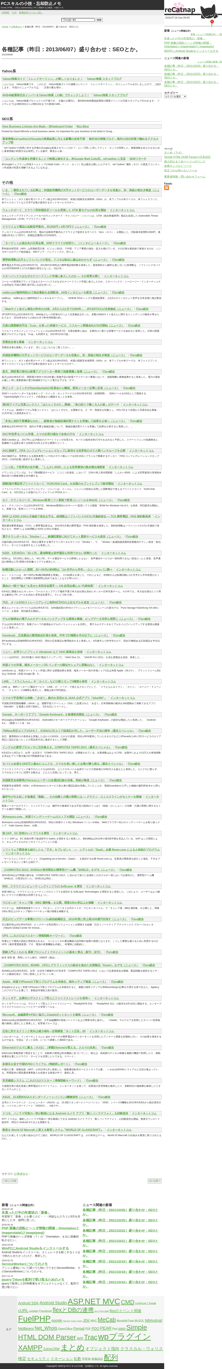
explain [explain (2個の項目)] (33, 1311)
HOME (5, 12)
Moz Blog (83, 126)
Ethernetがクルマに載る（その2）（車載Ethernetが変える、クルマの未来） (50, 1047)
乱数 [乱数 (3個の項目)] (77, 1359)
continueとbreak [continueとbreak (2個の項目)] (145, 1303)
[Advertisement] (81, 37)
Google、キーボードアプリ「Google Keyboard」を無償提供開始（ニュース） (51, 714)
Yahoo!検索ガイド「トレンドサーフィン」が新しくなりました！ (42, 78)
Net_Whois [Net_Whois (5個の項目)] (46, 1328)
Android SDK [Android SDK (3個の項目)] (28, 1303)
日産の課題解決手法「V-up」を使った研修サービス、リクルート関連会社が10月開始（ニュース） (63, 325)
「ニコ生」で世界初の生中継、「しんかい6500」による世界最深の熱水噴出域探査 (53, 467)
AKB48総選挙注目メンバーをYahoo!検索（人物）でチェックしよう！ (45, 95)
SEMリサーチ (137, 158)
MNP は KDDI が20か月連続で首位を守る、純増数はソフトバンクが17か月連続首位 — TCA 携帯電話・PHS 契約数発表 (76, 516)
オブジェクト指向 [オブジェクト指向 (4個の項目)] (102, 1348)
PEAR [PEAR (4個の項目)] (106, 1328)
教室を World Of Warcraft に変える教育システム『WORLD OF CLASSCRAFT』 (52, 1129)
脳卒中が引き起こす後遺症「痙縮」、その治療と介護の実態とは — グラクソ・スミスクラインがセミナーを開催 (72, 796)
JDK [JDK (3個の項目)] (86, 1320)
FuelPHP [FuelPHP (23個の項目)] (34, 1318)
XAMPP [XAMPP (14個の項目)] (30, 1348)
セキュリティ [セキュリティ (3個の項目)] (38, 1359)
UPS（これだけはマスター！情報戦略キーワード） (34, 935)
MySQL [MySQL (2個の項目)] (139, 1320)
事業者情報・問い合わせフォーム (184, 176)
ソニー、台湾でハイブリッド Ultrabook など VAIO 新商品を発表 (42, 651)
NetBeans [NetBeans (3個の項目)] (26, 1328)
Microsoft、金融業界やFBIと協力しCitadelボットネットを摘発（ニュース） (49, 1014)
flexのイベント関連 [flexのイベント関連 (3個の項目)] (125, 1311)
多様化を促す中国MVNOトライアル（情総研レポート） (36, 1064)
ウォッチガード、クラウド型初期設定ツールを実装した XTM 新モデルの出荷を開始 (54, 210)
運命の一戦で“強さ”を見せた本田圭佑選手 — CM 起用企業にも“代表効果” (48, 585)
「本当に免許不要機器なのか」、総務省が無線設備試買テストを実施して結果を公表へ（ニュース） (64, 421)
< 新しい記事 (9, 1181)
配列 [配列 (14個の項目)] (111, 1357)
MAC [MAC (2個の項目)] (94, 1320)
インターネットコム (122, 210)
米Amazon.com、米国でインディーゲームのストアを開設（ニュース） (46, 816)
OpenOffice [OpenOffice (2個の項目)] (65, 1328)
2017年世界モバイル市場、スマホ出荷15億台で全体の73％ (38, 434)
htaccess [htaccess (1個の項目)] (66, 1321)
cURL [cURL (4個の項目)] (23, 1310)
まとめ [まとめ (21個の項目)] (72, 1347)
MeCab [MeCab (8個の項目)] (107, 1319)
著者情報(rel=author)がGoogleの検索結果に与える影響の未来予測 (43, 138)
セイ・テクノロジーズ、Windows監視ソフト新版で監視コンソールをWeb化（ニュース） (58, 500)
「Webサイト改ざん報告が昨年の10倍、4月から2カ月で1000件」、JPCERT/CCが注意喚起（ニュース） (67, 308)
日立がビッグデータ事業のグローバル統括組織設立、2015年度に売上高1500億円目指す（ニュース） (65, 919)
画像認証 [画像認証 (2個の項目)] (97, 1359)
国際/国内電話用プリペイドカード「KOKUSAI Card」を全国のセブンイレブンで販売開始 (58, 483)
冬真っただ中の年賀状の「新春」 (26, 1212)
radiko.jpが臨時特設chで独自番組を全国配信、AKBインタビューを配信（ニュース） (55, 292)
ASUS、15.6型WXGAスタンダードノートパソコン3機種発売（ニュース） (48, 1097)
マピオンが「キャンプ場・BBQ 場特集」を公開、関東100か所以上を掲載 (48, 902)
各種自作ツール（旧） (31, 12)
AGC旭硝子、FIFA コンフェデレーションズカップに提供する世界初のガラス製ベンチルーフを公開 (63, 450)
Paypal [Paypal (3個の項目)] (78, 1328)
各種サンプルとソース (178, 165)
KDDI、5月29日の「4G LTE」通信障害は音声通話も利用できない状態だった (50, 553)
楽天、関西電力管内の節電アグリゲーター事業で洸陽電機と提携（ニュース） (50, 371)
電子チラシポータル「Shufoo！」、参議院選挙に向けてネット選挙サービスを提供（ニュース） (62, 536)
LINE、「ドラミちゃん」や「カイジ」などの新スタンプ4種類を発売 (44, 681)
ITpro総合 (20, 193)
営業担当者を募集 (13, 341)
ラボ (14, 12)
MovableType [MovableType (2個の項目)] (125, 1320)
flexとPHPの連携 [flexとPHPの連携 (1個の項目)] (102, 1311)
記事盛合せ (21, 1173)
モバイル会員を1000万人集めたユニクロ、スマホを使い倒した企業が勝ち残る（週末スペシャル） (63, 763)
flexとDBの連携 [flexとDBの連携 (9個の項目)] (73, 1310)
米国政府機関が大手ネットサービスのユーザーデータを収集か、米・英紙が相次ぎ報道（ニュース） (64, 355)
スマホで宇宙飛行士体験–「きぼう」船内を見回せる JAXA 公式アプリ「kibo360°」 (54, 697)
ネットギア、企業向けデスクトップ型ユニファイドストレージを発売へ (46, 998)
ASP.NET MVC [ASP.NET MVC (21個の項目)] (94, 1301)
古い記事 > (154, 1181)
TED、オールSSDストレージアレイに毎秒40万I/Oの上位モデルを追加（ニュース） (54, 602)
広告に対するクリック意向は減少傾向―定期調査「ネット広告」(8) (44, 1031)
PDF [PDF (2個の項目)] (88, 1328)
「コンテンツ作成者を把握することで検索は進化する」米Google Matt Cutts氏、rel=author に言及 (64, 158)
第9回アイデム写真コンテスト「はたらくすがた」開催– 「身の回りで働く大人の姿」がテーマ (60, 404)
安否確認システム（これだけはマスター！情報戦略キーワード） (42, 1080)
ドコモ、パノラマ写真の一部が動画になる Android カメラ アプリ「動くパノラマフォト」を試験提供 (65, 1113)
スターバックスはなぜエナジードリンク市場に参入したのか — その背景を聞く (51, 276)
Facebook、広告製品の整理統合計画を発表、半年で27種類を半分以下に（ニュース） (55, 635)
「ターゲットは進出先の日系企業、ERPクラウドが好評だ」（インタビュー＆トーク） (56, 243)
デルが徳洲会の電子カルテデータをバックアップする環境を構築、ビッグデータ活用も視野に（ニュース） (68, 618)
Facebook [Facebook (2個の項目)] (45, 1311)
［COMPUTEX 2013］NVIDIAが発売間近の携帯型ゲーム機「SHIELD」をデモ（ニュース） (59, 869)
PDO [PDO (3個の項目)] (95, 1328)
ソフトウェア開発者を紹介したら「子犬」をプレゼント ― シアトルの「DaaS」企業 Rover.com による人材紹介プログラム (81, 849)
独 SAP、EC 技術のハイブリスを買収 (25, 833)
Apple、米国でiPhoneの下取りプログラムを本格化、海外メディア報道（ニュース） (54, 981)
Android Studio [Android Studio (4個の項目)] (53, 1302)
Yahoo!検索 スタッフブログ (104, 78)
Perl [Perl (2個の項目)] (114, 1328)
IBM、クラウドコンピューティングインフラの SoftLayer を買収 (42, 886)
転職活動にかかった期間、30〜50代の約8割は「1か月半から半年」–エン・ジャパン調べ (57, 569)
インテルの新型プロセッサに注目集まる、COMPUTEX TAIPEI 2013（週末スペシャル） (57, 747)
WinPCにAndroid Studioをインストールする (35, 1248)
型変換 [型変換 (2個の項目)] (86, 1359)
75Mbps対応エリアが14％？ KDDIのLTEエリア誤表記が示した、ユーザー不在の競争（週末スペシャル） (68, 730)
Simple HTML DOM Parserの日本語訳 (187, 157)
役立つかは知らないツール (180, 170)
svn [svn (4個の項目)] (80, 1338)
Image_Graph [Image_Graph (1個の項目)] (76, 1321)
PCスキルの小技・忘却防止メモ (31, 3)
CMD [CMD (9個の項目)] (127, 1302)
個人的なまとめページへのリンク (184, 161)
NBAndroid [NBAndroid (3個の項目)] (153, 1320)
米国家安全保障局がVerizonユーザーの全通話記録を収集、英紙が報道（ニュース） (54, 780)
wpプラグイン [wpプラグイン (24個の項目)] (124, 1336)
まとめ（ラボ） (173, 152)
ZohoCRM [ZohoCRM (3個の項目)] (51, 1349)
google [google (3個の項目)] (56, 1320)
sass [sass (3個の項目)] (122, 1328)
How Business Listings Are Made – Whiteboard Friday (37, 126)
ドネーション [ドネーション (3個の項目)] (62, 1359)
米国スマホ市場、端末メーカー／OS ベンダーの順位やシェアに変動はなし (48, 664)
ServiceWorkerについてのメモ (25, 1264)
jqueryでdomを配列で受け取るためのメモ (33, 1279)
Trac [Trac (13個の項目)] (90, 1337)
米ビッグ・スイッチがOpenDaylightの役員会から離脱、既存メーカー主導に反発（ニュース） (60, 388)
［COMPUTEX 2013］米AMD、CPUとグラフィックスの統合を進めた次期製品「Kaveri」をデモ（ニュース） (70, 965)
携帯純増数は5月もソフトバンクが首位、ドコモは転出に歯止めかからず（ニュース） (55, 259)
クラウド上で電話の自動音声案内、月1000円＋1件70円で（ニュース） (46, 226)
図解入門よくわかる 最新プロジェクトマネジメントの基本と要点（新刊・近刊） (52, 952)
